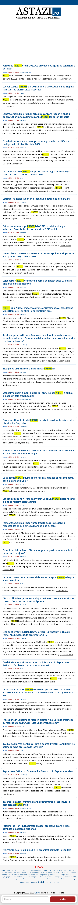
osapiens (59, 877)
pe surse (31, 874)
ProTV (22, 484)
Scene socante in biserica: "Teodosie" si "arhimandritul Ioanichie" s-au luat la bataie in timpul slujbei (39, 452)
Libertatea (23, 202)
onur (40, 879)
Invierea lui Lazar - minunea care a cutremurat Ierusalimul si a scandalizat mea (36, 803)
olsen (74, 870)
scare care (21, 872)
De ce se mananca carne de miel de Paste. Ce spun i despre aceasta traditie (38, 579)
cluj (41, 881)
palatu (13, 877)
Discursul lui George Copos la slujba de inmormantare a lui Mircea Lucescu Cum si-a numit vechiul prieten (38, 600)
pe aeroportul (42, 874)
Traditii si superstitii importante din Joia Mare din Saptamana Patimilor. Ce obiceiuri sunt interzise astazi (36, 664)
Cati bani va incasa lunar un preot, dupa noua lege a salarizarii (36, 198)
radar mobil (50, 882)
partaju (62, 874)
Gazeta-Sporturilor (26, 605)
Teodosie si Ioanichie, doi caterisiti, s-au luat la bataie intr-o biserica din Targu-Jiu (39, 422)
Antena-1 (23, 93)
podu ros (27, 870)
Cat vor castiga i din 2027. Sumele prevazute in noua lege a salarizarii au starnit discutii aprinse (38, 88)
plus (69, 870)
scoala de (12, 872)
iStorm (37, 893)
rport (58, 882)
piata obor (47, 872)
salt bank (64, 872)
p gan (25, 877)
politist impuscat (14, 870)
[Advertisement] (39, 38)
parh (68, 874)
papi (8, 877)
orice (73, 877)
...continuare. (66, 78)
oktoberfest (37, 872)
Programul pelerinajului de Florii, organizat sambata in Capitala (37, 850)
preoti (3, 870)
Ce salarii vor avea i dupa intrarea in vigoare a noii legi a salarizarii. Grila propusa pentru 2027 (36, 173)
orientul (67, 877)
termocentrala (37, 870)
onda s (55, 879)
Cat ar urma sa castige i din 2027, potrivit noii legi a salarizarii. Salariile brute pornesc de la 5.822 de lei (34, 228)
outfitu (41, 877)
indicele (47, 870)
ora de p (5, 879)
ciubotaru (63, 879)
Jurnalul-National (25, 72)
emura (16, 874)
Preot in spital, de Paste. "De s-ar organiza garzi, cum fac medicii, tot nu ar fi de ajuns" (37, 552)
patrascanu (53, 874)
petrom (56, 872)
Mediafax (23, 232)
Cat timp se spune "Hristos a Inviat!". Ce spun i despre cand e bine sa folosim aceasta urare (39, 500)
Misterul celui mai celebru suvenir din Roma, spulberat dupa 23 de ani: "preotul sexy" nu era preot (38, 255)
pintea (4, 872)
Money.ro (23, 148)
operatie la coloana (23, 879)
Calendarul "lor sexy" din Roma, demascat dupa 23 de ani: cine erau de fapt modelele (37, 282)
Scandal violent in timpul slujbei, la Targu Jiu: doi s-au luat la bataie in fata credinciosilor (38, 394)
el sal (12, 879)
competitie (57, 870)
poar (65, 870)
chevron (23, 874)
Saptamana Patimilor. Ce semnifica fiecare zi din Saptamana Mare (38, 771)
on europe (72, 879)
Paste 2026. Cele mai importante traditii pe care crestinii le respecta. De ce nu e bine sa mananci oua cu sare (34, 524)
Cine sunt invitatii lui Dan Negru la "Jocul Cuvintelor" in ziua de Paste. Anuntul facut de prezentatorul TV (36, 633)
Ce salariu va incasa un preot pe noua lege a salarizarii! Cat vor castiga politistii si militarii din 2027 (36, 143)
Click (21, 178)
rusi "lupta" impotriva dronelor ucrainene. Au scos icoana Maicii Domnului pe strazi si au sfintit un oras (38, 309)
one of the (47, 879)
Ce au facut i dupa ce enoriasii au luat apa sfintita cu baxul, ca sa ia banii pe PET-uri (38, 479)
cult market (49, 877)
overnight (32, 877)
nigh (3, 877)
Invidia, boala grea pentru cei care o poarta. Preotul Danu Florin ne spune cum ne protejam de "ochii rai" (39, 745)
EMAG (39, 867)
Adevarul (23, 120)
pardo (73, 874)
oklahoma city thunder (27, 882)
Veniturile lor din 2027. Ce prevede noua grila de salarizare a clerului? (39, 67)
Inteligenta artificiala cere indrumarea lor (29, 368)
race (35, 879)
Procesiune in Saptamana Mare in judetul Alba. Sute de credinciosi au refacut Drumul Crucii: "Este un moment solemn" (38, 721)
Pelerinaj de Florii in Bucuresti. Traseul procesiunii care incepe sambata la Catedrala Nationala (36, 827)
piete (29, 872)
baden (19, 877)
